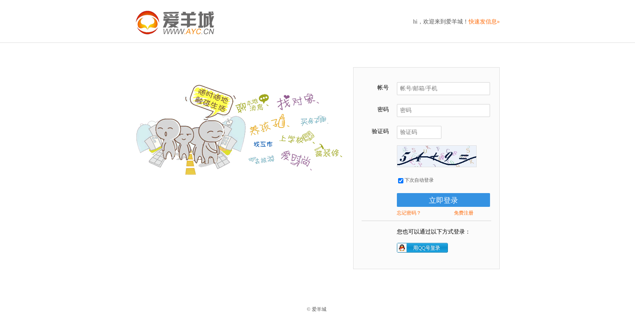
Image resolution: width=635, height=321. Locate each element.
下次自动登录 (416, 180)
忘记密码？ (409, 213)
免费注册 (463, 213)
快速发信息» (484, 22)
